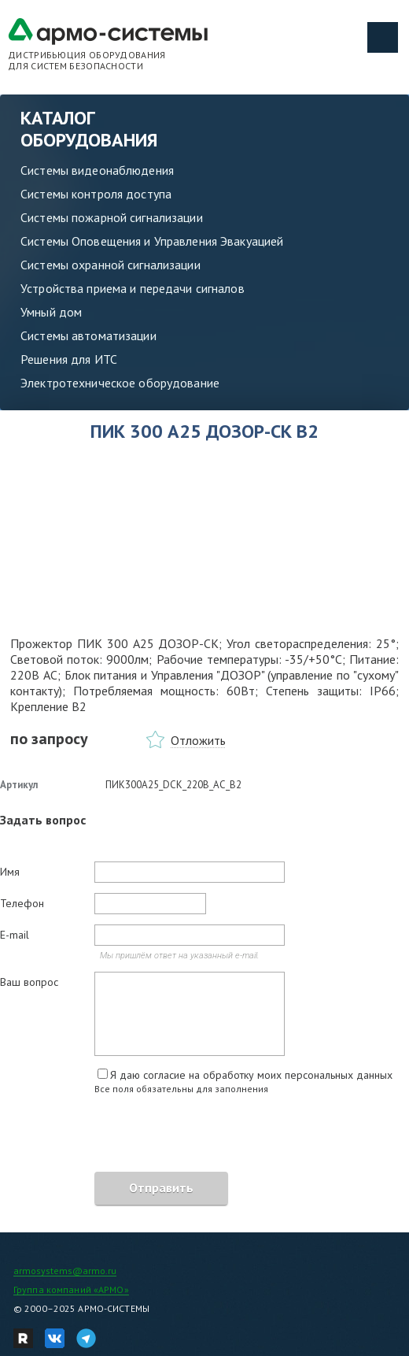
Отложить (198, 740)
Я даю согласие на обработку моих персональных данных (251, 1075)
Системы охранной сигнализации (110, 264)
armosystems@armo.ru (64, 1270)
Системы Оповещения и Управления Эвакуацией (151, 241)
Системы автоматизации (88, 335)
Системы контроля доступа (95, 194)
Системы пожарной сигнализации (111, 217)
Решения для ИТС (68, 359)
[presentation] (119, 1135)
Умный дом (51, 312)
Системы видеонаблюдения (97, 170)
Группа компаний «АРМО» (71, 1289)
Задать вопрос (43, 820)
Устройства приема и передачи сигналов (132, 288)
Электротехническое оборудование (119, 383)
